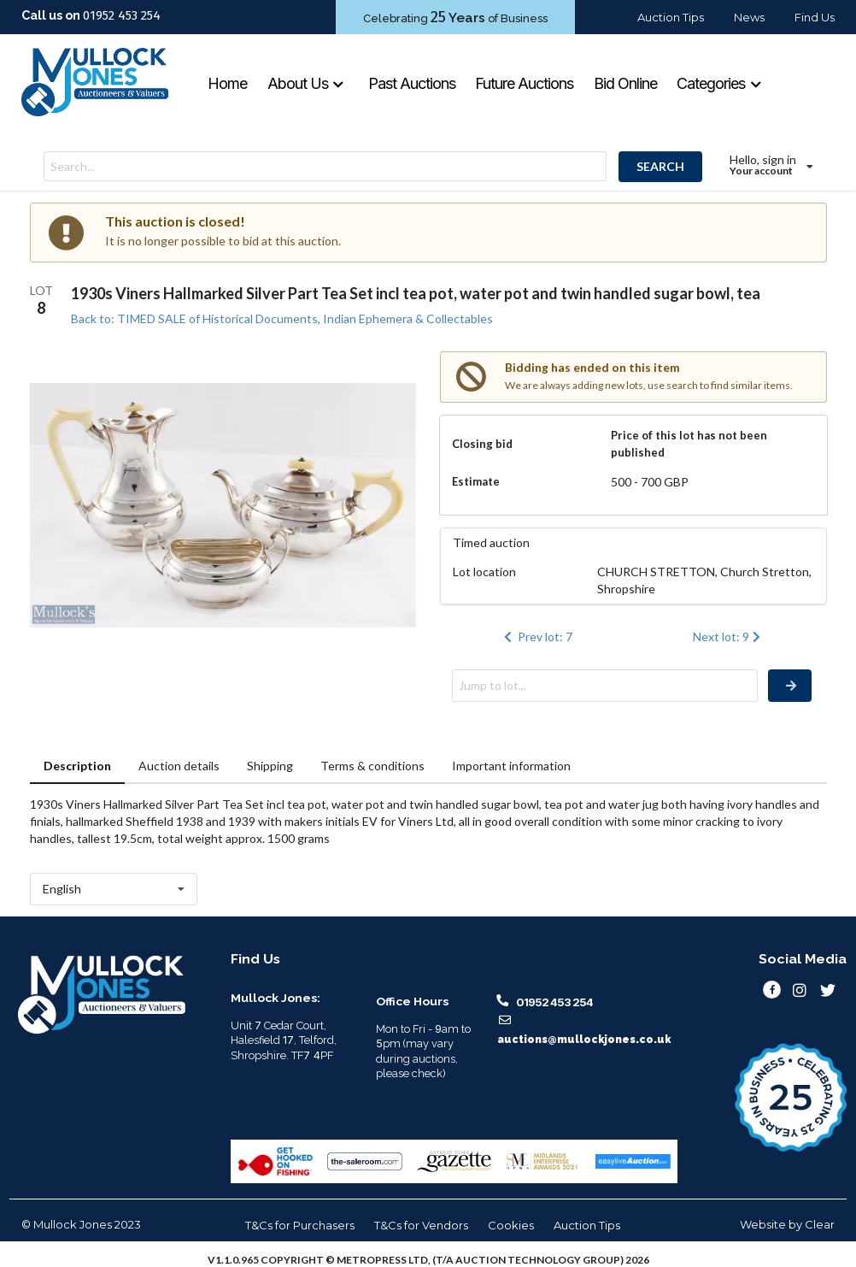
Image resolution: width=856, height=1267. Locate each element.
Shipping (270, 765)
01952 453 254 (122, 15)
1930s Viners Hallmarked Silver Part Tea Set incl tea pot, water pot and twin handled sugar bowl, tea (415, 293)
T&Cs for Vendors (421, 1225)
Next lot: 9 (728, 636)
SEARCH (660, 166)
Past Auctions (411, 83)
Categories (719, 83)
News (749, 17)
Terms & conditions (372, 765)
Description (77, 765)
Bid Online (625, 83)
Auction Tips (670, 17)
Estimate (476, 481)
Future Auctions (524, 83)
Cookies (511, 1225)
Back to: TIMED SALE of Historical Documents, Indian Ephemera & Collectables (282, 318)
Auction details (179, 765)
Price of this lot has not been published (689, 443)
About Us (306, 83)
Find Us (814, 17)
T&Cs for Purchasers (300, 1225)
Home (227, 83)
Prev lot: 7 (536, 636)
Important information (511, 765)
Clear (820, 1224)
